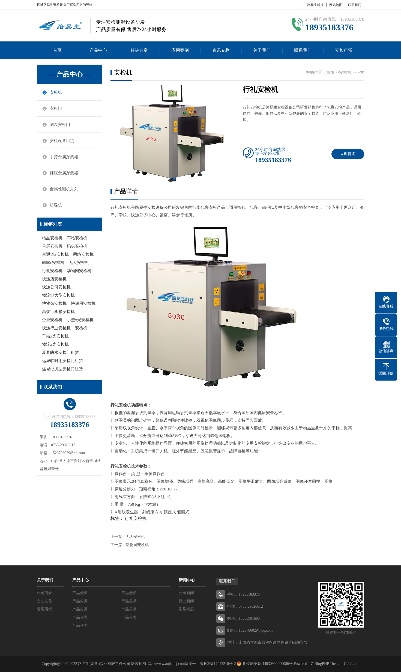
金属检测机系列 (64, 189)
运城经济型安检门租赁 (62, 369)
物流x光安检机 (55, 344)
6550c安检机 (53, 262)
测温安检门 (60, 124)
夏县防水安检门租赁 (60, 352)
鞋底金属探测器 (64, 173)
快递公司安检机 (56, 287)
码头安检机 (77, 246)
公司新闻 (186, 593)
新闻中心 (187, 580)
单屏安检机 (52, 246)
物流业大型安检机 (58, 295)
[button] (174, 178)
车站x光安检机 (55, 336)
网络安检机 (83, 254)
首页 (57, 50)
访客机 (56, 205)
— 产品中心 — (69, 74)
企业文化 (44, 601)
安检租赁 (343, 50)
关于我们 (262, 50)
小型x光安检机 (80, 320)
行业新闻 (186, 601)
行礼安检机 (52, 271)
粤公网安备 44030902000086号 (267, 664)
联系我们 (354, 5)
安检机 (56, 92)
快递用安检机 (83, 303)
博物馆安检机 (54, 303)
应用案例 (180, 50)
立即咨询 (347, 154)
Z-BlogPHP (320, 664)
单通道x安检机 (55, 254)
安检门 (56, 108)
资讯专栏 (221, 50)
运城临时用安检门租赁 (62, 360)
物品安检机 (52, 238)
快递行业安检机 (56, 328)
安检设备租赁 (62, 140)
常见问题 (186, 609)
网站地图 (335, 5)
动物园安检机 (79, 271)
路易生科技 (315, 5)
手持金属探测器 (64, 157)
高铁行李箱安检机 (58, 311)
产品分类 (80, 593)
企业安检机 (52, 320)
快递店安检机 (54, 279)
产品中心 (98, 50)
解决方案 (139, 50)
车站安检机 (77, 238)
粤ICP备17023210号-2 (218, 664)
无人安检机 (79, 262)
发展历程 (44, 609)
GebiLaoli (352, 664)
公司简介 (44, 593)
